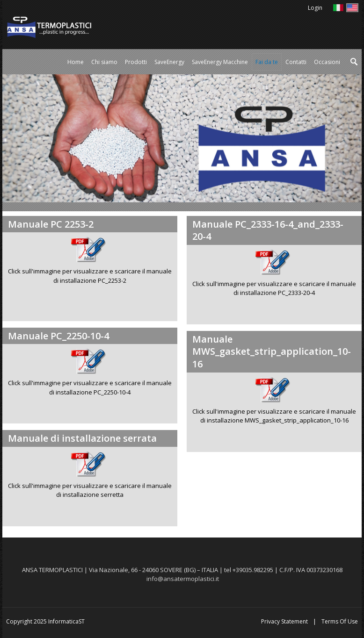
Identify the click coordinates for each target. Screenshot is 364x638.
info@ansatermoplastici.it (182, 578)
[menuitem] (136, 62)
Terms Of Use (339, 621)
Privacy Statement (284, 621)
